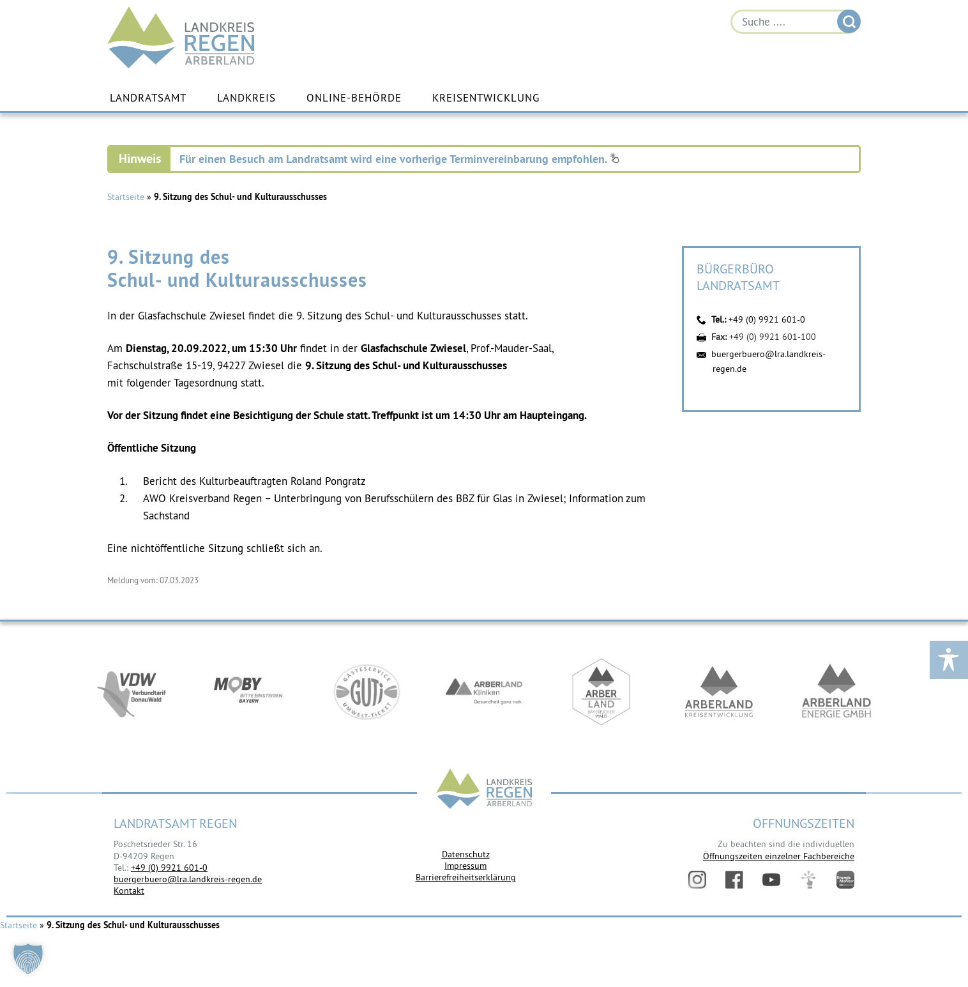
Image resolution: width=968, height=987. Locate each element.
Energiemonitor (845, 880)
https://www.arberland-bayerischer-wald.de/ (601, 692)
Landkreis (246, 98)
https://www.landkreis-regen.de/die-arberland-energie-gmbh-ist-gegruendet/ (836, 692)
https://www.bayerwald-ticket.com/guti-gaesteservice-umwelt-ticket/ (366, 692)
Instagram (697, 880)
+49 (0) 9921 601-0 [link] (169, 867)
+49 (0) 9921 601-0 (767, 319)
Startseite (125, 197)
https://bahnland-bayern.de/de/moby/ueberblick (249, 692)
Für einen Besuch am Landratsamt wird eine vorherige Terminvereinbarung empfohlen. (399, 158)
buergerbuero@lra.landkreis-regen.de (188, 879)
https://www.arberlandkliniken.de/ (484, 692)
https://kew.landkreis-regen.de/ (719, 692)
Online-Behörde (354, 98)
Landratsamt (148, 98)
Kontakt (129, 890)
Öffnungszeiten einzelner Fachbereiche (778, 856)
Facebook (734, 880)
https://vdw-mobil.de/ (131, 692)
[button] (28, 959)
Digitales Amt (808, 880)
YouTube (771, 880)
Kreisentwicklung (486, 98)
